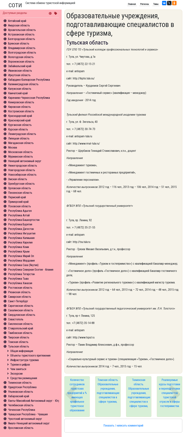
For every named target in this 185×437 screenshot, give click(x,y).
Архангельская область (22, 30)
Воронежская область (21, 61)
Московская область (20, 152)
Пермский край (17, 197)
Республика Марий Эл (21, 256)
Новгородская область (21, 170)
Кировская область (19, 107)
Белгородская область (21, 39)
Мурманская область (20, 156)
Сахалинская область (20, 310)
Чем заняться (18, 369)
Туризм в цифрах (20, 364)
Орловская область (19, 188)
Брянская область (18, 43)
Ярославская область (20, 428)
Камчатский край (18, 93)
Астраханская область (21, 34)
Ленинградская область (22, 134)
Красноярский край (19, 120)
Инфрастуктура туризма (24, 360)
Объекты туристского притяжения (30, 355)
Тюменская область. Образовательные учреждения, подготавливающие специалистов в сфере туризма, (139, 393)
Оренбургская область (21, 183)
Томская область (18, 342)
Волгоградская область (22, 52)
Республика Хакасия (20, 283)
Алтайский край (17, 21)
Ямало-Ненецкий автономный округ (29, 423)
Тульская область (18, 346)
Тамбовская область (20, 333)
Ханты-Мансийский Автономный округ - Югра (34, 400)
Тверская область (18, 337)
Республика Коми (18, 247)
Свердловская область (21, 315)
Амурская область (19, 25)
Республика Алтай (19, 215)
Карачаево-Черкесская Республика (29, 97)
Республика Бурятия (20, 224)
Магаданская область (21, 143)
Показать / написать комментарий (123, 425)
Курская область (18, 129)
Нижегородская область (22, 165)
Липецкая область (18, 138)
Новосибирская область (22, 174)
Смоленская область (20, 324)
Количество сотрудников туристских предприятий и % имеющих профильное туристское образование (77, 395)
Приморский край (18, 201)
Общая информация (21, 351)
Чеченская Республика (21, 409)
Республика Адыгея (20, 211)
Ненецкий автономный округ (24, 161)
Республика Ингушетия (21, 233)
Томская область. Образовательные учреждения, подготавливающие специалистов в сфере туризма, (108, 390)
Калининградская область (23, 84)
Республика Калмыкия (21, 238)
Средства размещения (23, 378)
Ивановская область (20, 70)
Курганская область (20, 125)
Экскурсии (16, 373)
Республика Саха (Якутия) (23, 265)
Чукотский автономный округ (25, 419)
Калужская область (19, 88)
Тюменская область (20, 382)
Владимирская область (21, 48)
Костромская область (21, 111)
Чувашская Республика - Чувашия (28, 414)
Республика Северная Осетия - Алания (30, 269)
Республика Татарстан (21, 274)
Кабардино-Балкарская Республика (29, 79)
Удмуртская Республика (22, 387)
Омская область (17, 179)
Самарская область (19, 296)
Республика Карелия (20, 242)
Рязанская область (19, 292)
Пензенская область (20, 192)
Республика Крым (18, 251)
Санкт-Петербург (18, 301)
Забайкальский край (19, 66)
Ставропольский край (20, 328)
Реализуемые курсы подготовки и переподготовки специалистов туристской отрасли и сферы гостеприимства (169, 393)
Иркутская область (19, 75)
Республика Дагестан (21, 229)
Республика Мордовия (21, 260)
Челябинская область (20, 405)
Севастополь (15, 319)
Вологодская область (21, 57)
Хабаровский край (18, 396)
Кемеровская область (21, 102)
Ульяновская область (20, 391)
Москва (12, 147)
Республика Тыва (18, 278)
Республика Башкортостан (24, 220)
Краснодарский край (20, 116)
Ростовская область (20, 287)
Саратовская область (20, 305)
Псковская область (19, 206)
